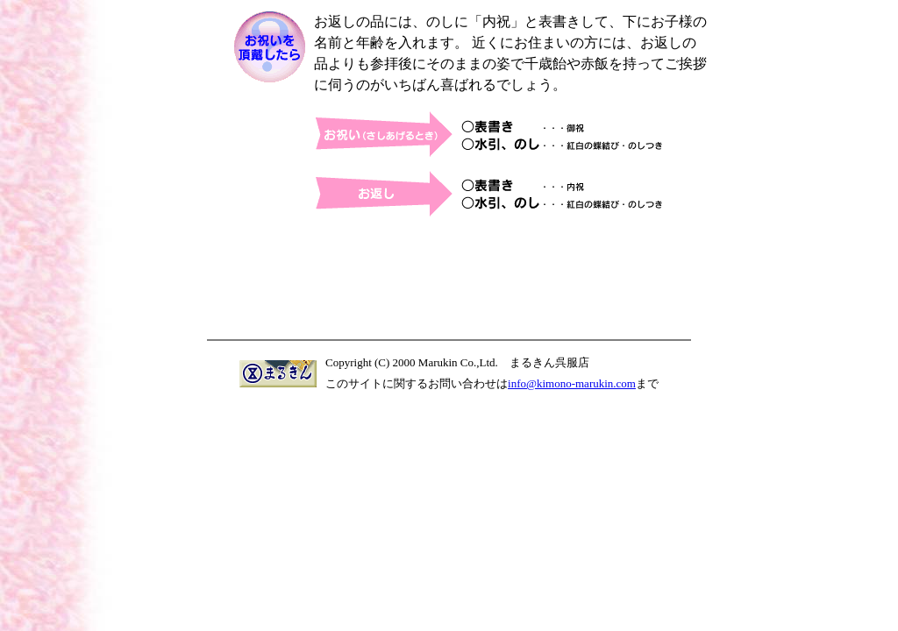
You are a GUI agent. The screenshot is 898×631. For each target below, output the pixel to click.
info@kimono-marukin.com (572, 383)
